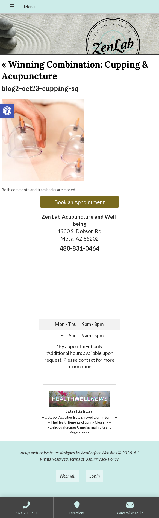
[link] (7, 111)
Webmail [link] (67, 475)
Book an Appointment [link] (79, 202)
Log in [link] (94, 475)
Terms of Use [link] (80, 458)
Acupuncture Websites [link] (39, 452)
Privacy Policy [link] (106, 458)
